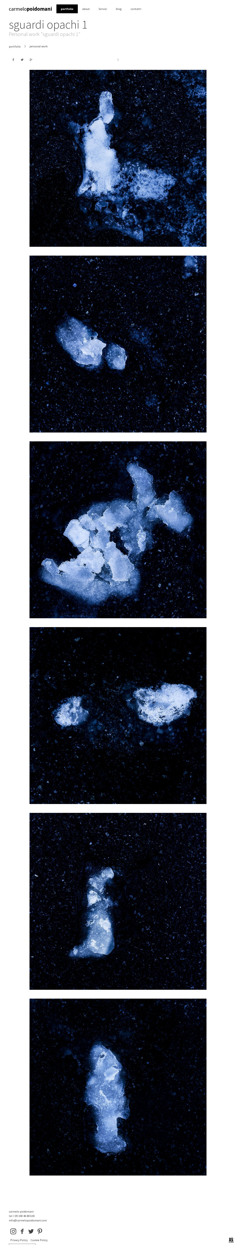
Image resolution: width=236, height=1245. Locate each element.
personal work (39, 46)
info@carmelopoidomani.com (28, 1220)
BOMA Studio (231, 1240)
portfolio (67, 9)
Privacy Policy (19, 1240)
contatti (136, 9)
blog (119, 9)
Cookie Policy (39, 1240)
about (86, 9)
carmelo (30, 9)
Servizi (103, 9)
